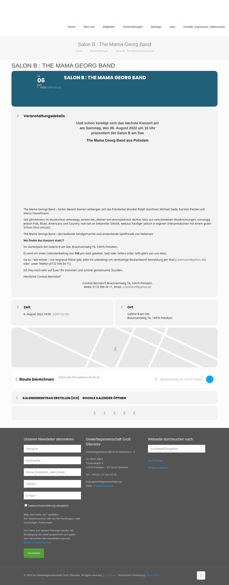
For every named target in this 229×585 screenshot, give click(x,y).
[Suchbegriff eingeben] (176, 449)
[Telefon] (52, 484)
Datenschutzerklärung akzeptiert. (47, 505)
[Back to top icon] (201, 575)
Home (78, 50)
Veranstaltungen (99, 50)
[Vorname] (52, 449)
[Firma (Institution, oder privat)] (52, 472)
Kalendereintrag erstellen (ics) (51, 398)
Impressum (111, 575)
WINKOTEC (153, 575)
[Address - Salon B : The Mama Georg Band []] (79, 377)
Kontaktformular (104, 485)
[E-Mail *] (52, 495)
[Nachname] (52, 460)
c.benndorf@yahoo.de (190, 260)
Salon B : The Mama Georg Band (134, 50)
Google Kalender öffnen (104, 398)
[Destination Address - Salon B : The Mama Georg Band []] (181, 379)
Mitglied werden (157, 467)
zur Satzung (155, 460)
